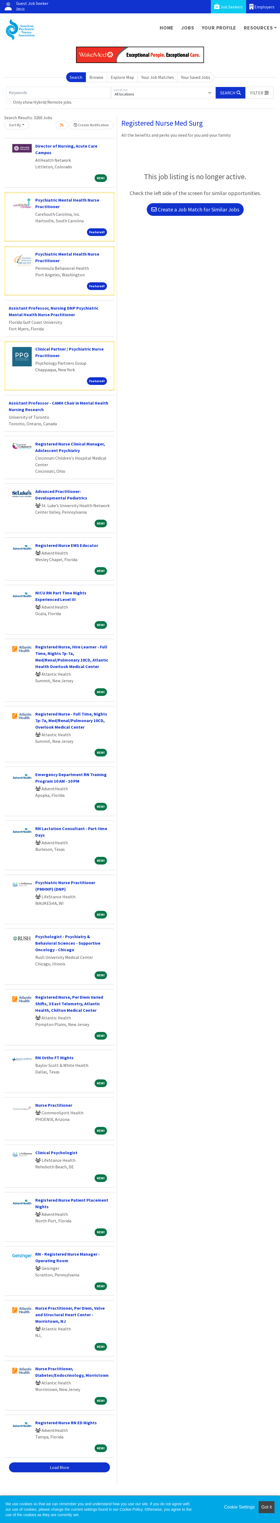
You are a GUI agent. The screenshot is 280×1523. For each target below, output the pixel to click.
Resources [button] (258, 28)
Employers (262, 6)
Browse (96, 77)
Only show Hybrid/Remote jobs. (42, 102)
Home (167, 28)
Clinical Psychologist (56, 1152)
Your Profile (219, 28)
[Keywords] (59, 93)
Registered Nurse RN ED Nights (66, 1422)
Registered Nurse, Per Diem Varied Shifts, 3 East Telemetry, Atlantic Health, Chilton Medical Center (69, 1003)
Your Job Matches (157, 77)
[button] (259, 93)
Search (76, 77)
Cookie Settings (239, 1507)
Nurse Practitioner (53, 1105)
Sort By (15, 124)
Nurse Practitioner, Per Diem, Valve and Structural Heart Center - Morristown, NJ (70, 1314)
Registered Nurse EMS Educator (66, 545)
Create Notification (91, 124)
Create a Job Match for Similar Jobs (195, 209)
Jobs (187, 28)
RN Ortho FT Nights (54, 1057)
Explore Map (122, 77)
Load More (59, 1467)
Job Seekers (228, 6)
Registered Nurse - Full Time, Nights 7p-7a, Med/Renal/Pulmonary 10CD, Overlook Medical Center (71, 720)
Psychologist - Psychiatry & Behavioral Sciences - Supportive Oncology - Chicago (67, 943)
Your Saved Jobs (195, 77)
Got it (266, 1507)
